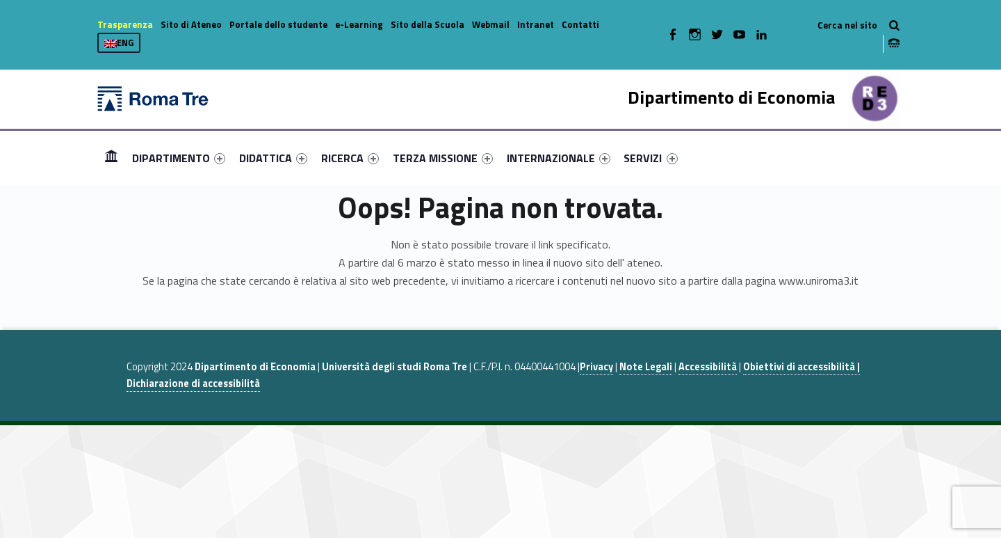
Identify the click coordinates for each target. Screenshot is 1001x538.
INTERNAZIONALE (558, 158)
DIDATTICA (273, 158)
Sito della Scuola (427, 24)
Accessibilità (707, 366)
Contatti (580, 24)
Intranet (535, 24)
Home (111, 157)
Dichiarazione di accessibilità (193, 383)
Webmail (491, 24)
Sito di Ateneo (191, 24)
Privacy (596, 366)
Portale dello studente (278, 24)
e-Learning (359, 24)
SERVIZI (650, 158)
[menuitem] (111, 158)
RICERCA (350, 158)
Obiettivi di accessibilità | (801, 366)
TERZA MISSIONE (443, 158)
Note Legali (645, 366)
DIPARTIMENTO (178, 158)
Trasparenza (125, 24)
